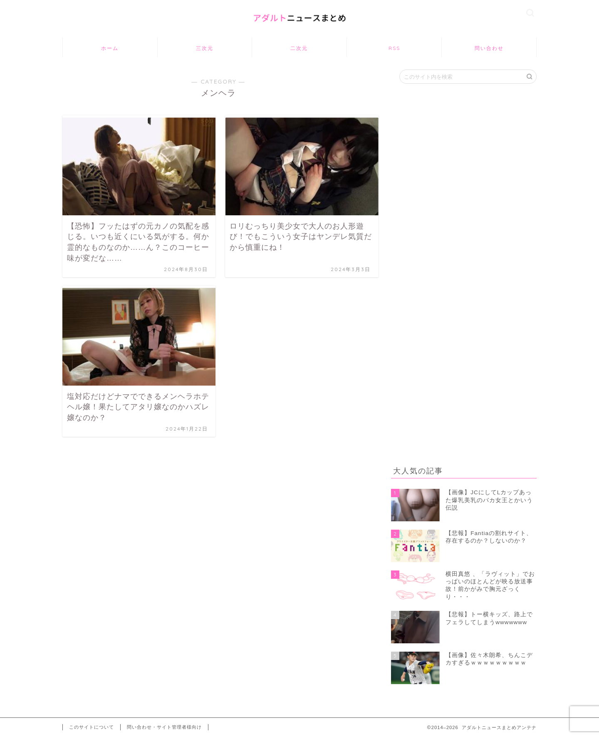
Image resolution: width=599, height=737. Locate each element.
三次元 (204, 48)
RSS (394, 48)
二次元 (299, 48)
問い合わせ (489, 48)
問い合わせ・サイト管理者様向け (164, 727)
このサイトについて (91, 727)
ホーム (110, 48)
